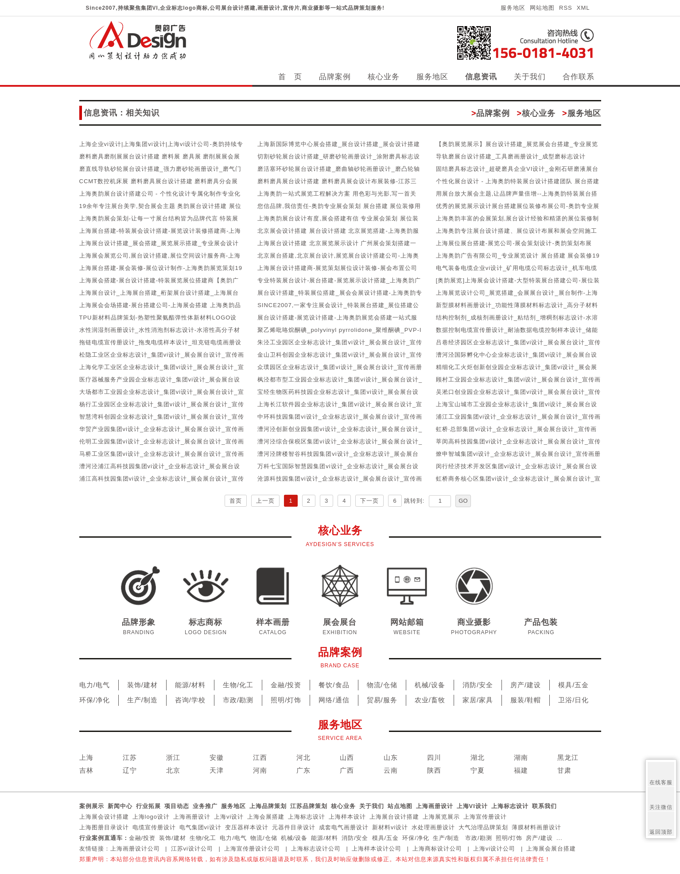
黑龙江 (568, 757)
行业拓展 (148, 806)
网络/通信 (334, 700)
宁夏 (477, 770)
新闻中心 (120, 806)
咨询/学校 (190, 700)
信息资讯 (481, 77)
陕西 (434, 770)
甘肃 (564, 770)
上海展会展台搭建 (551, 848)
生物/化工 (238, 685)
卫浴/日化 (573, 700)
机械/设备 (430, 685)
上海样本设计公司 (376, 848)
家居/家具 (477, 700)
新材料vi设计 (390, 827)
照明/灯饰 (286, 700)
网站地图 (542, 7)
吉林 (86, 770)
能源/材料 (190, 685)
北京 (173, 770)
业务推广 (205, 806)
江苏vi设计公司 (192, 848)
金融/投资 (286, 685)
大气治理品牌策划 (483, 827)
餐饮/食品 (334, 685)
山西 (347, 757)
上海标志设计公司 (316, 848)
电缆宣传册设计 (154, 827)
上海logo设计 (151, 816)
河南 (260, 770)
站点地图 (400, 806)
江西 (260, 757)
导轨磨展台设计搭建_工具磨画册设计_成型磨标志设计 (511, 156)
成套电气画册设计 (344, 827)
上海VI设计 (472, 806)
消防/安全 (477, 685)
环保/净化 (94, 700)
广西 (347, 770)
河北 (303, 757)
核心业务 (384, 77)
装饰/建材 (142, 685)
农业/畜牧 (430, 700)
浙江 (173, 757)
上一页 (265, 500)
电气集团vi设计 (200, 827)
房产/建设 (525, 685)
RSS (565, 7)
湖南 (521, 757)
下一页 (369, 500)
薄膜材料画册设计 (536, 827)
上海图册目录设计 (104, 827)
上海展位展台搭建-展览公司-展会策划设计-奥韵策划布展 (514, 243)
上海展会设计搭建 (104, 816)
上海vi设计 (229, 816)
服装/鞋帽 (525, 700)
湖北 (477, 757)
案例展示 (91, 806)
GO (463, 500)
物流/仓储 (382, 685)
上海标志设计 (509, 806)
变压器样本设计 (246, 827)
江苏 (130, 757)
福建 (521, 770)
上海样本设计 (347, 816)
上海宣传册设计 (485, 816)
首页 (235, 500)
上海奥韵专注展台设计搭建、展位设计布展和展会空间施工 (516, 230)
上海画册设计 (434, 806)
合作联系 (579, 77)
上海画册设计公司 (135, 848)
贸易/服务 (382, 700)
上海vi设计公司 (494, 848)
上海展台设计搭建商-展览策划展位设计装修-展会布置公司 (337, 268)
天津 (217, 770)
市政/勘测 (238, 700)
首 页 (290, 77)
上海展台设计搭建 (394, 816)
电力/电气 (94, 685)
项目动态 (176, 806)
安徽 (217, 757)
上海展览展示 (441, 816)
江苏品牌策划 (308, 806)
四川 (434, 757)
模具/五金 (573, 685)
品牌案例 (335, 77)
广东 (303, 770)
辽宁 (130, 770)
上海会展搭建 (265, 816)
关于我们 (530, 77)
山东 (391, 757)
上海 (86, 757)
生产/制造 (142, 700)
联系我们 (544, 806)
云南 (391, 770)
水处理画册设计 (433, 827)
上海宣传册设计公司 (252, 848)
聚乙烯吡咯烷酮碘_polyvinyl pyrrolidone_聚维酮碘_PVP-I (339, 330)
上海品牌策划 (268, 806)
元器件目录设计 (293, 827)
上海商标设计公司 (437, 848)
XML (583, 7)
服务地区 (513, 7)
